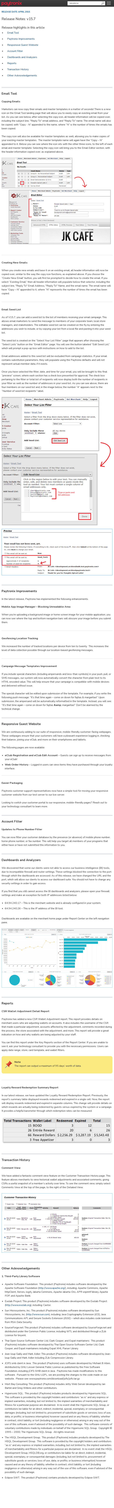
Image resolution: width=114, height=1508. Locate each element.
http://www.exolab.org (18, 1305)
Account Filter (15, 51)
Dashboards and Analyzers (22, 57)
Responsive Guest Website (22, 45)
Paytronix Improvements (21, 39)
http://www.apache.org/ (52, 1288)
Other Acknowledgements (22, 75)
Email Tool (13, 33)
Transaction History (18, 69)
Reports (11, 63)
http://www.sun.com (38, 1314)
